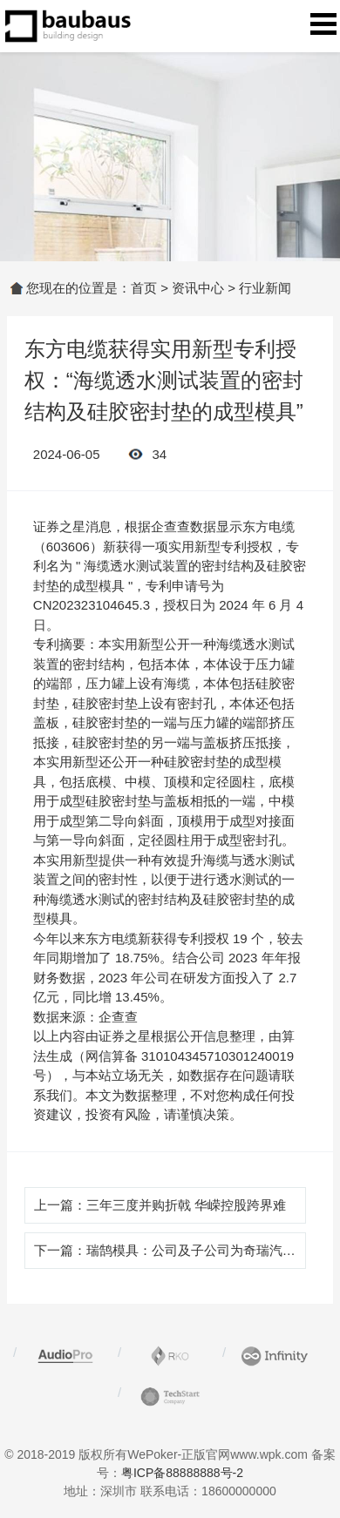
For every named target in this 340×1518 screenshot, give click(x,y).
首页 (144, 287)
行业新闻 (265, 287)
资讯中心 (198, 287)
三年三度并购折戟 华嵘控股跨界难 (186, 1205)
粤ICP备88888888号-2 (182, 1473)
